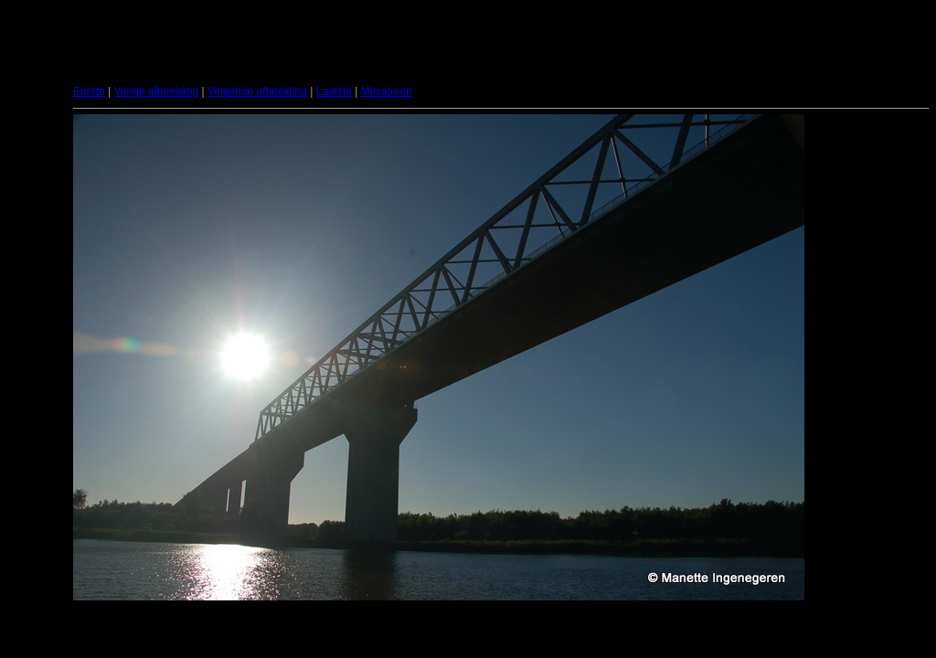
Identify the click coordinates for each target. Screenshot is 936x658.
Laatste (334, 91)
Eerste (89, 91)
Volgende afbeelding (257, 91)
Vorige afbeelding (155, 91)
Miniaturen (386, 91)
